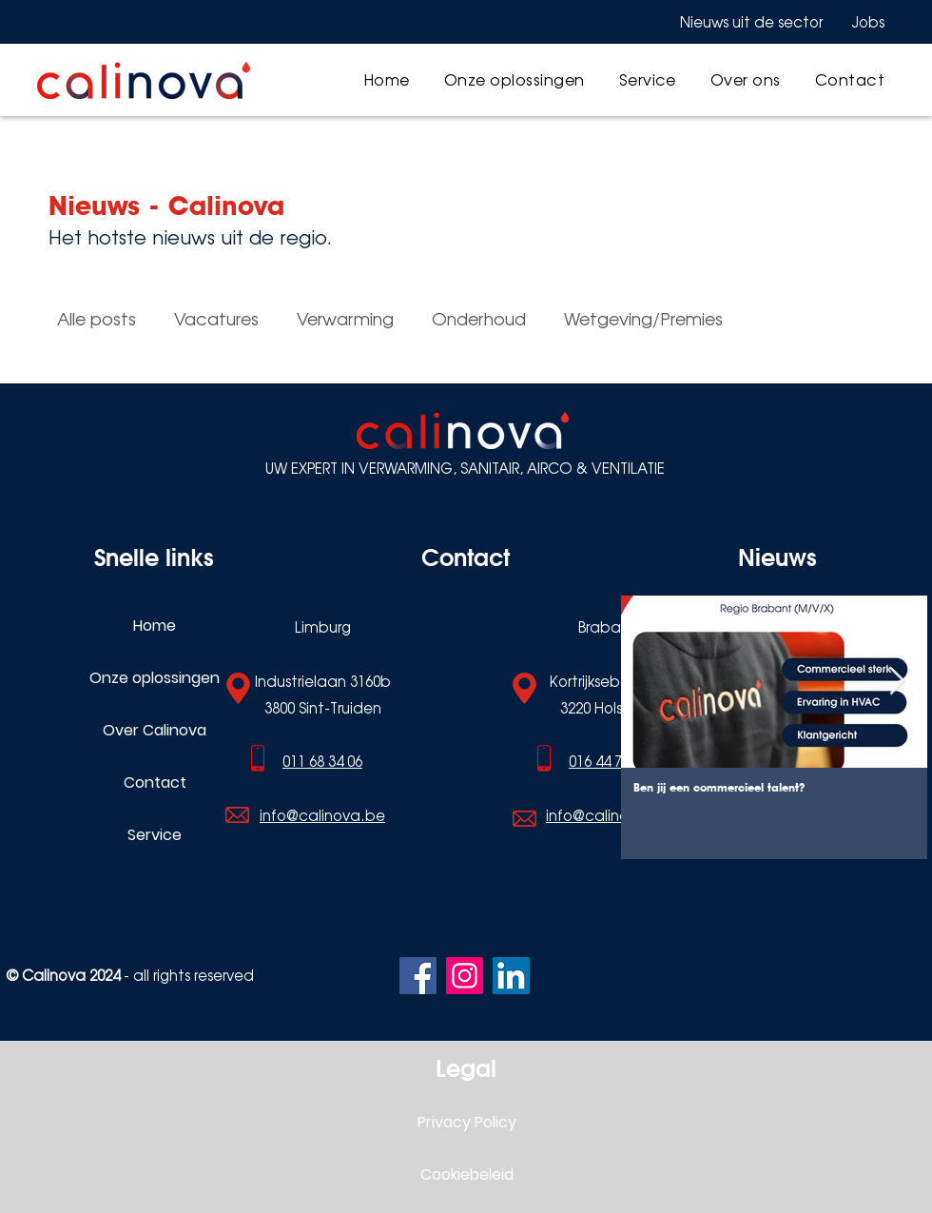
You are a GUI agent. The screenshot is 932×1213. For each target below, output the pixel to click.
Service (154, 835)
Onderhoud (479, 318)
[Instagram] (464, 975)
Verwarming (345, 318)
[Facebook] (418, 975)
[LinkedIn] (511, 975)
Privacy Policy (466, 1122)
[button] (514, 80)
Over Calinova (154, 730)
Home (154, 625)
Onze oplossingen (154, 678)
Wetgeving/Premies (643, 318)
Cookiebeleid (467, 1174)
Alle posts (96, 318)
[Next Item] (896, 682)
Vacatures (216, 318)
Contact (155, 782)
